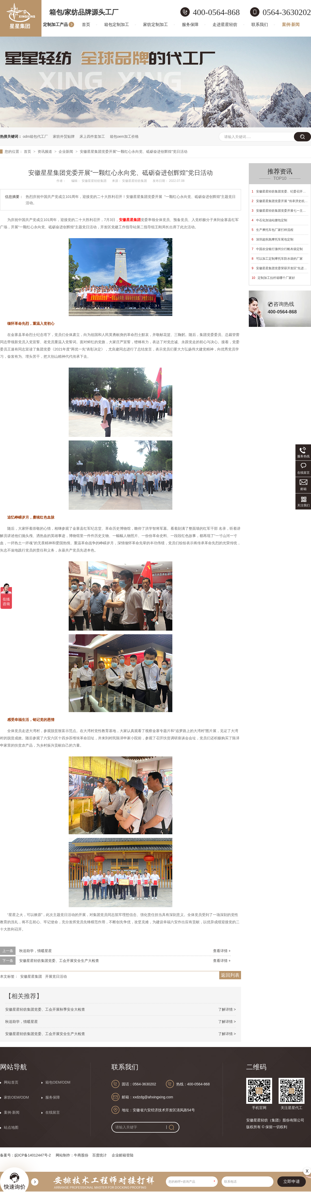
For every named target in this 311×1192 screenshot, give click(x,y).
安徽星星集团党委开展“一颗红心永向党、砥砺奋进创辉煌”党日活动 (133, 151)
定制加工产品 (55, 24)
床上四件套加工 (92, 136)
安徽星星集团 (31, 976)
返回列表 (230, 975)
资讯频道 (45, 151)
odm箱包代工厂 (35, 136)
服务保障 (190, 24)
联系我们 (259, 24)
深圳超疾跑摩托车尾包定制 (272, 239)
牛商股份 (81, 1155)
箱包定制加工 (116, 24)
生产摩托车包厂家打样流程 (272, 230)
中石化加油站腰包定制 (269, 220)
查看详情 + (222, 951)
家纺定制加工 (155, 24)
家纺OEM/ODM (16, 1097)
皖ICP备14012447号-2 (33, 1155)
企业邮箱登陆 (122, 1155)
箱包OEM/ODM (57, 1082)
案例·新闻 (291, 24)
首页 (86, 24)
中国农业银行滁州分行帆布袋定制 (277, 249)
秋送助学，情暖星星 (35, 951)
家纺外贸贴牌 (64, 136)
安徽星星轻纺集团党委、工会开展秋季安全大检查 (45, 1009)
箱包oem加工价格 (124, 136)
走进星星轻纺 (225, 24)
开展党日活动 (56, 976)
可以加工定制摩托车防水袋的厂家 (277, 258)
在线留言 (52, 1112)
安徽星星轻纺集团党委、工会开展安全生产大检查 (59, 961)
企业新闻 (66, 151)
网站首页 (11, 1082)
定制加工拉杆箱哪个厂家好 (273, 278)
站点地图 (11, 1127)
